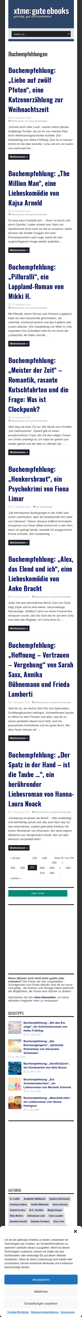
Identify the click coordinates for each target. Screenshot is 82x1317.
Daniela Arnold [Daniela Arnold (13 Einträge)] (18, 1221)
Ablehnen (41, 1291)
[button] (75, 1231)
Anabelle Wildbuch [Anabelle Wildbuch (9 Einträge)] (34, 1199)
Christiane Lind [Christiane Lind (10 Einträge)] (36, 1215)
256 (22, 867)
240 (44, 858)
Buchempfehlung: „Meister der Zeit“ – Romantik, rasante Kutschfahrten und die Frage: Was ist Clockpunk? (38, 384)
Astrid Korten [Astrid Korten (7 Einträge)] (17, 1210)
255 (12, 867)
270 (42, 873)
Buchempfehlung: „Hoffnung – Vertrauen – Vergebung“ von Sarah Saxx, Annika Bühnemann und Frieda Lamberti (40, 669)
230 (34, 858)
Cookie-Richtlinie (18, 1312)
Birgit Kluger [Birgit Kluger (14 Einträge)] (55, 1210)
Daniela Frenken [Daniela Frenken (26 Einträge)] (40, 1221)
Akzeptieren (41, 1279)
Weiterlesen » (19, 156)
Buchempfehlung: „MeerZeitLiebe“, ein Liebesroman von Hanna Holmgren (47, 1101)
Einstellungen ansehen (41, 1303)
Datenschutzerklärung (44, 1312)
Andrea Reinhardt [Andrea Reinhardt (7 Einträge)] (59, 1199)
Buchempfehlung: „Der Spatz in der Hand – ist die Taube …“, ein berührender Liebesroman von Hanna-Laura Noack (41, 779)
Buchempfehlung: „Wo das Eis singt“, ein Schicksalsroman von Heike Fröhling (46, 1026)
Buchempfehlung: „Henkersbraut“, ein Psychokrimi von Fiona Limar (38, 483)
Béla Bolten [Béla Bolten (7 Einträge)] (16, 1215)
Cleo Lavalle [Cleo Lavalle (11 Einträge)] (56, 1215)
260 (68, 867)
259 (51, 867)
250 (54, 862)
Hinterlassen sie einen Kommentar (29, 121)
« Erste (15, 858)
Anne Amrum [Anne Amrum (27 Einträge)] (60, 1204)
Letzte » (15, 878)
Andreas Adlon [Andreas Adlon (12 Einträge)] (18, 1204)
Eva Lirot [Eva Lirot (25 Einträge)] (59, 1221)
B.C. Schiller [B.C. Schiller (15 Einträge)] (36, 1210)
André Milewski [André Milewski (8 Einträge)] (40, 1204)
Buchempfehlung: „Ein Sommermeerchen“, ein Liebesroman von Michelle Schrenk (47, 1083)
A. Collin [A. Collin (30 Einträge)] (15, 1199)
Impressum (68, 1312)
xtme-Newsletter (45, 997)
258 (42, 867)
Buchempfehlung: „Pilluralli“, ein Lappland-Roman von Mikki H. (36, 281)
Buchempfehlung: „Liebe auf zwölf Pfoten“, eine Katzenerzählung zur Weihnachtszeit (35, 89)
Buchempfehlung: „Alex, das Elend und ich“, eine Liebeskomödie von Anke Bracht (40, 573)
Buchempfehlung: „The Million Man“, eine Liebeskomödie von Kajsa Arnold (39, 187)
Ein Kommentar (44, 507)
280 (51, 873)
